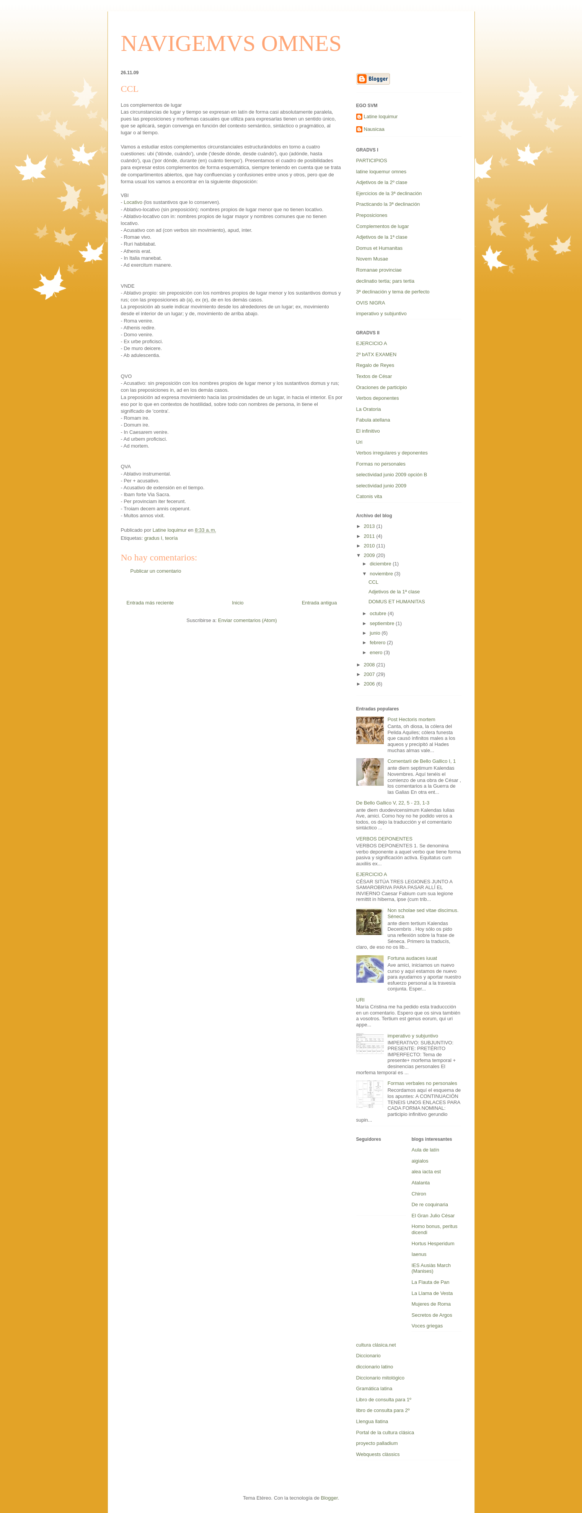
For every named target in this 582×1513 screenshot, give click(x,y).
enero (377, 652)
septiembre (383, 623)
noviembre (382, 574)
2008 (370, 665)
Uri (359, 442)
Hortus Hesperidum (433, 1243)
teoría (171, 538)
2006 (370, 684)
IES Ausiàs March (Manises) (431, 1268)
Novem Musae (372, 259)
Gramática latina (374, 1388)
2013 (370, 526)
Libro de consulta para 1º (383, 1399)
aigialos (420, 1161)
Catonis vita (369, 496)
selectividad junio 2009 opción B (391, 474)
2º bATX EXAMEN (376, 354)
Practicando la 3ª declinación (388, 204)
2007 (370, 674)
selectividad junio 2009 (381, 486)
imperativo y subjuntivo (381, 313)
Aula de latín (425, 1150)
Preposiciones (372, 215)
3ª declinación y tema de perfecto (393, 292)
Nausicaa (374, 129)
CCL (373, 582)
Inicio (237, 603)
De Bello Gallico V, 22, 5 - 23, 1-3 (393, 803)
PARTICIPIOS (371, 160)
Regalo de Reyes (375, 365)
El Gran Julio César (433, 1215)
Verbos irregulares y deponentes (392, 453)
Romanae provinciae (379, 270)
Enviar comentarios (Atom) (247, 620)
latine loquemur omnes (381, 171)
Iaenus (419, 1254)
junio (375, 633)
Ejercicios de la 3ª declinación (389, 193)
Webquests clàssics (378, 1454)
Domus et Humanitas (379, 248)
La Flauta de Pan (431, 1282)
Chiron (419, 1194)
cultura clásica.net (376, 1345)
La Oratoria (368, 409)
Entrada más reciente (150, 603)
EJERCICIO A (371, 343)
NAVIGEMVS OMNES (231, 43)
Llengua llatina (372, 1421)
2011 (370, 536)
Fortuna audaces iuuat (412, 958)
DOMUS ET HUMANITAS (396, 601)
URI (360, 1000)
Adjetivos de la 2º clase (382, 182)
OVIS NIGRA (370, 303)
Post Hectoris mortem (411, 719)
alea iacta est (426, 1171)
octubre (379, 613)
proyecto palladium (377, 1443)
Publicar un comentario (155, 571)
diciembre (381, 564)
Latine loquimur (381, 116)
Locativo (133, 202)
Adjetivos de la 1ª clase (382, 237)
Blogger (329, 1498)
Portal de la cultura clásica (385, 1432)
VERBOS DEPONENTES (384, 839)
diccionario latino (374, 1367)
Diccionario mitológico (380, 1378)
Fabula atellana (373, 420)
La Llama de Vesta (432, 1293)
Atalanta (421, 1183)
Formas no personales (381, 464)
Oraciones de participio (381, 387)
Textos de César (374, 376)
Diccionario (368, 1355)
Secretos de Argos (432, 1315)
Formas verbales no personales (422, 1083)
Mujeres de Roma (431, 1304)
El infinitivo (368, 431)
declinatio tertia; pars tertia (385, 281)
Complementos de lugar (382, 226)
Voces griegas (427, 1326)
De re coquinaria (430, 1204)
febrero (378, 642)
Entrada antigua (319, 603)
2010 (370, 546)
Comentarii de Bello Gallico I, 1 (422, 761)
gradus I (153, 538)
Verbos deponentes (377, 398)
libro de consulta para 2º (383, 1410)
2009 (370, 555)
